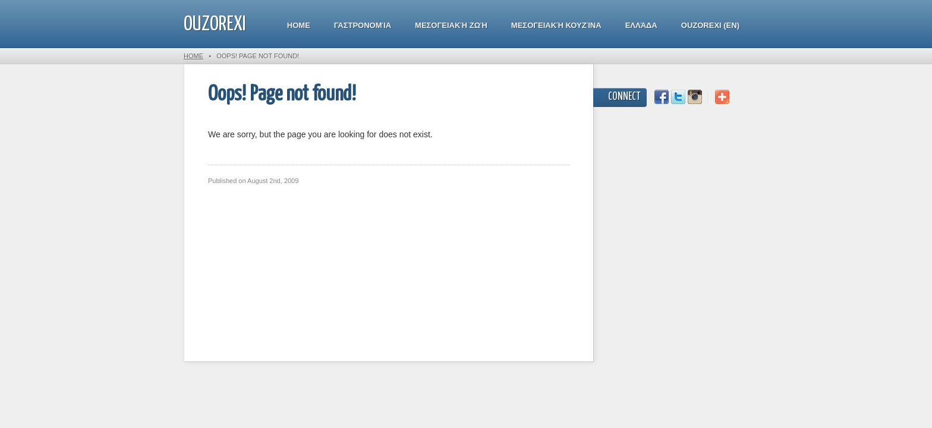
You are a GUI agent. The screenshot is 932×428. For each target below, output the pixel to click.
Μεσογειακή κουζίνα (556, 25)
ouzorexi (215, 24)
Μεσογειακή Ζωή (451, 25)
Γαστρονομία (362, 25)
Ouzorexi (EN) (710, 25)
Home (298, 25)
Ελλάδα (641, 25)
